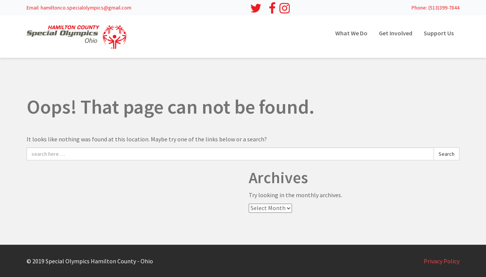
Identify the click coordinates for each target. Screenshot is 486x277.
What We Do (351, 33)
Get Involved (395, 33)
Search (446, 153)
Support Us (439, 33)
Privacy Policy (441, 261)
